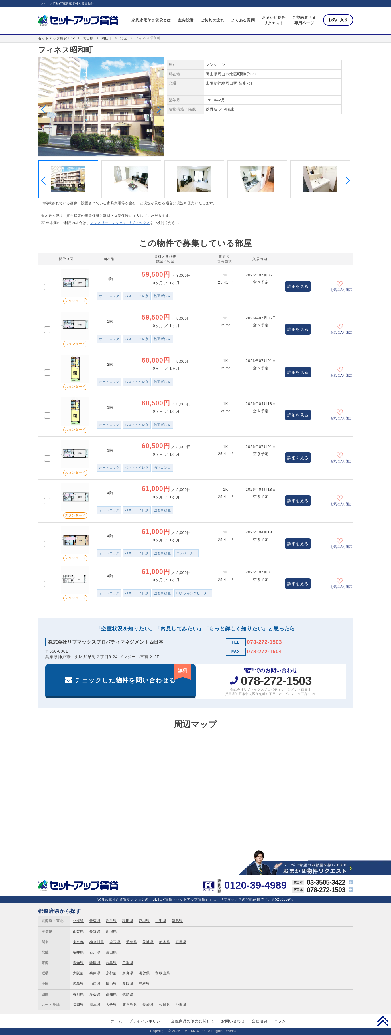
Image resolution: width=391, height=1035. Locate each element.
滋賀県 (144, 973)
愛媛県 (94, 994)
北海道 (78, 921)
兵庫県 (94, 973)
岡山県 (88, 38)
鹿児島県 (129, 1005)
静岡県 (94, 963)
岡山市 (106, 38)
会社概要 (259, 1021)
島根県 (144, 984)
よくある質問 (243, 20)
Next (157, 109)
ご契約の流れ (212, 20)
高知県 (111, 994)
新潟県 (111, 931)
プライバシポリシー (146, 1021)
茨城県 (147, 942)
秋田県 (127, 921)
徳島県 (127, 994)
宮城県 (144, 921)
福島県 (177, 921)
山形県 (160, 921)
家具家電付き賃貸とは (151, 20)
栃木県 (164, 942)
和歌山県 (162, 973)
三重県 (127, 963)
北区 (123, 38)
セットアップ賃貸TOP (56, 38)
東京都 (78, 942)
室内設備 (186, 20)
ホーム (116, 1021)
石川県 (94, 952)
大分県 (111, 1005)
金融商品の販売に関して (193, 1021)
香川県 (78, 994)
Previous (45, 109)
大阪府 (78, 973)
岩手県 (111, 921)
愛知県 (78, 963)
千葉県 (131, 942)
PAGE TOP (383, 1021)
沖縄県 (181, 1005)
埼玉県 (114, 942)
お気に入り (338, 20)
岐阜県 (111, 963)
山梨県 (78, 931)
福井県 (78, 952)
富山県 (111, 952)
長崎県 (147, 1005)
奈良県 (127, 973)
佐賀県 (164, 1005)
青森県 (94, 921)
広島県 (78, 984)
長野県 (94, 931)
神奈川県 (96, 942)
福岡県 (78, 1005)
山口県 (94, 984)
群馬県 (181, 942)
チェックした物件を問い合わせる (133, 674)
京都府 (111, 973)
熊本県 (94, 1005)
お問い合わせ (233, 1021)
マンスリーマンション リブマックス (120, 223)
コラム (280, 1021)
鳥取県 (127, 984)
